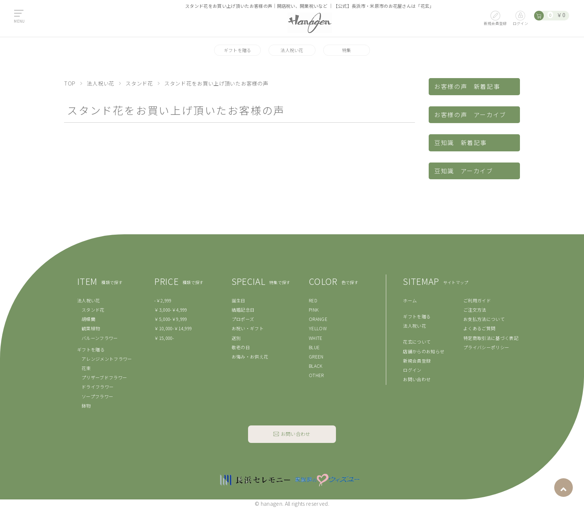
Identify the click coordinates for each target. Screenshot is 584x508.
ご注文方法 (474, 309)
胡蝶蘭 (88, 319)
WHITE (316, 338)
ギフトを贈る (237, 50)
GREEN (316, 356)
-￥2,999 (162, 300)
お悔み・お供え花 (250, 356)
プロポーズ (243, 319)
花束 (86, 368)
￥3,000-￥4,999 (170, 309)
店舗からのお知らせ (423, 351)
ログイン (412, 370)
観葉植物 (91, 328)
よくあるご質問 (479, 328)
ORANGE (318, 319)
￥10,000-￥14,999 (173, 328)
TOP (70, 83)
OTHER (316, 375)
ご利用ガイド (477, 300)
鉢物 (86, 405)
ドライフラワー (98, 386)
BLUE (314, 347)
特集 (346, 50)
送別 (236, 338)
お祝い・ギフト (248, 328)
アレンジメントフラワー (107, 359)
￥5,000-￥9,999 (170, 319)
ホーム (410, 300)
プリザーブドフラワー (104, 377)
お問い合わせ (417, 379)
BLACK (316, 366)
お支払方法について (484, 319)
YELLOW (318, 328)
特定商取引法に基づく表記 (490, 338)
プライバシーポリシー (486, 347)
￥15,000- (164, 338)
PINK (313, 309)
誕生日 (238, 300)
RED (313, 300)
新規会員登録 (417, 360)
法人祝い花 (292, 50)
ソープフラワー (97, 396)
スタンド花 (139, 83)
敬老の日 (241, 347)
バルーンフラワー (100, 338)
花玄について (417, 341)
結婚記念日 (243, 309)
